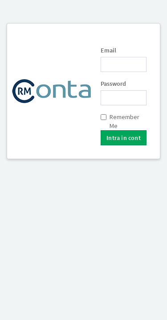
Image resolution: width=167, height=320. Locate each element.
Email (108, 50)
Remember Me (120, 121)
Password (113, 84)
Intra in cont (123, 138)
